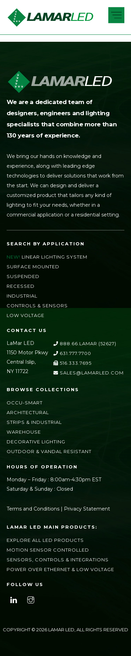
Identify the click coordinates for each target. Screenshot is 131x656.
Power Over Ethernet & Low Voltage (60, 569)
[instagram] (31, 599)
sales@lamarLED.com (88, 373)
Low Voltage (25, 315)
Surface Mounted (33, 266)
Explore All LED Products (45, 540)
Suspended (23, 276)
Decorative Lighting (36, 441)
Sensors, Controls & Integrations (58, 559)
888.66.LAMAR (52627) (84, 343)
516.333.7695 (72, 363)
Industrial (22, 296)
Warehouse (24, 432)
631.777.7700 (72, 353)
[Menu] (116, 15)
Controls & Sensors (37, 305)
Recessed (21, 286)
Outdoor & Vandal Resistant (49, 451)
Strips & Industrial (34, 422)
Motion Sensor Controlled (48, 550)
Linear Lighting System (54, 257)
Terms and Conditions (33, 509)
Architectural (28, 412)
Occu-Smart (25, 402)
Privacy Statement (87, 509)
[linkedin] (14, 599)
